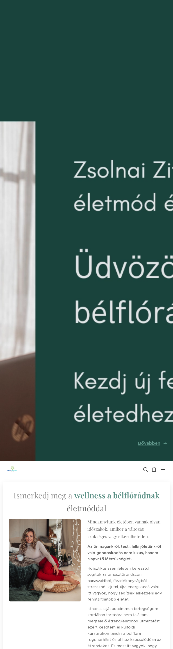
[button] (145, 469)
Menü (163, 469)
